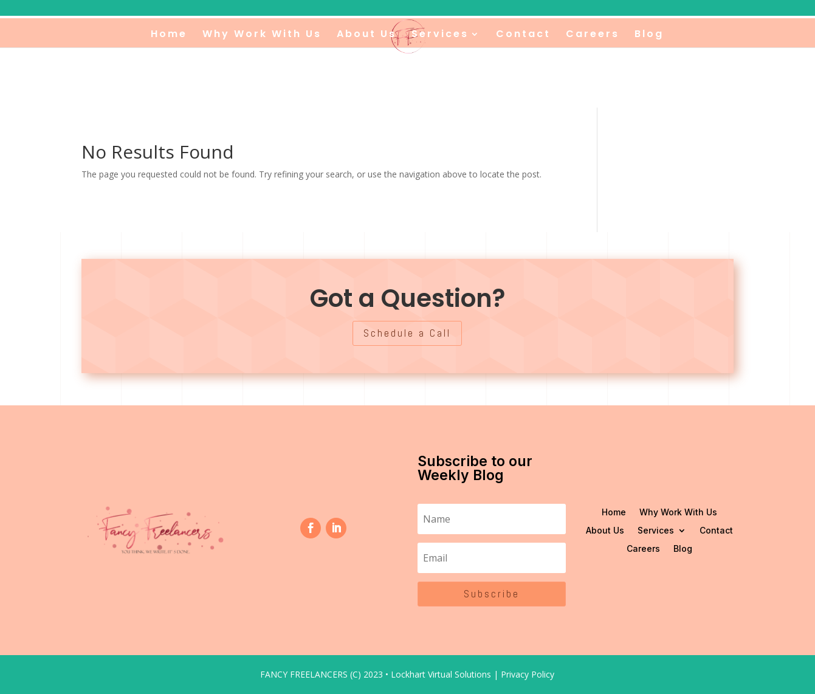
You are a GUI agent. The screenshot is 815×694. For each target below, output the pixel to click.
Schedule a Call (407, 333)
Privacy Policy (527, 674)
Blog (649, 35)
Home (169, 35)
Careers (592, 35)
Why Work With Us (262, 35)
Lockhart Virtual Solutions (441, 674)
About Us (366, 35)
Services (440, 35)
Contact (523, 35)
